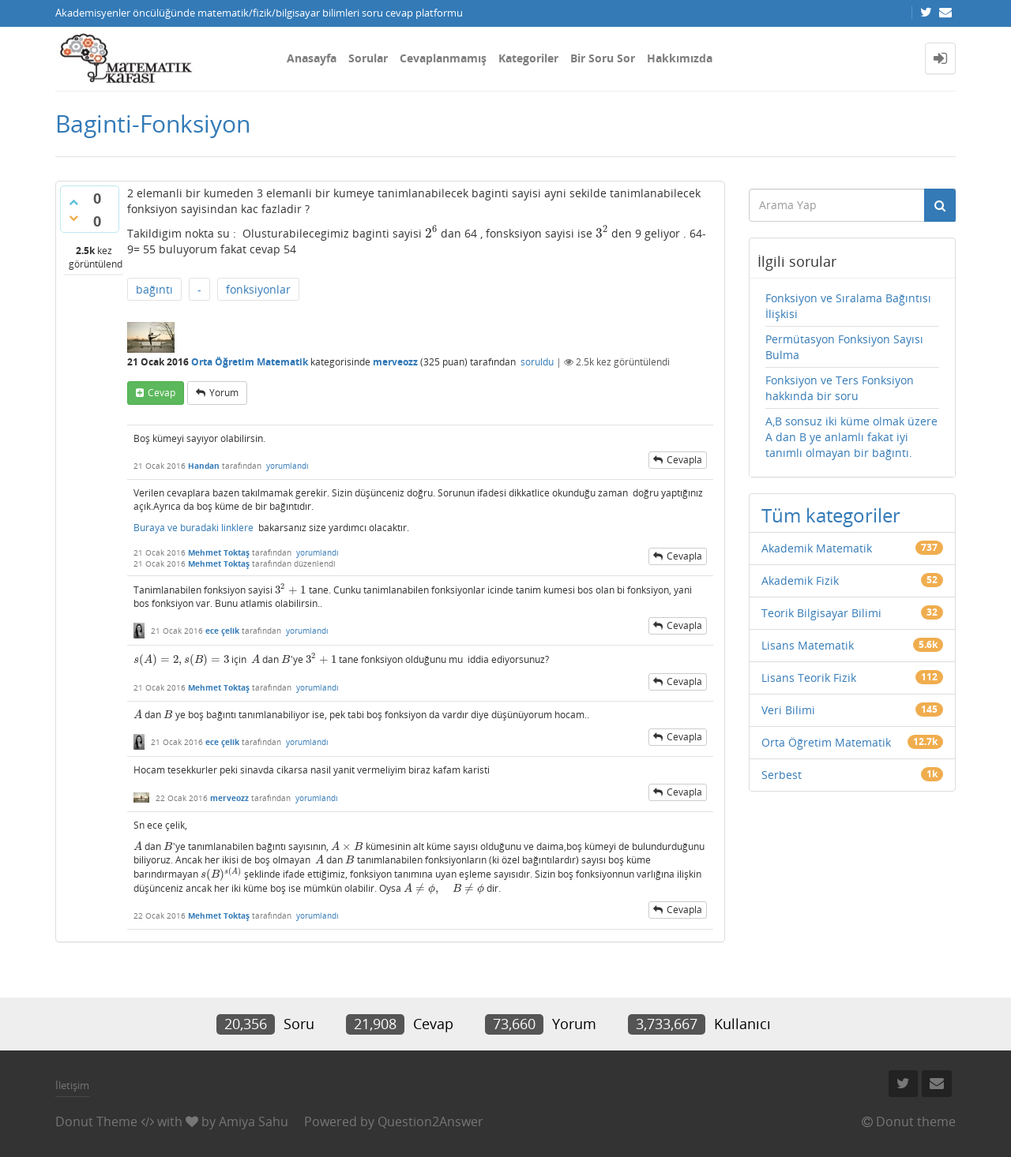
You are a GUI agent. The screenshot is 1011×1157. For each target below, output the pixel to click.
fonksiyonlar (258, 289)
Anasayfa (311, 58)
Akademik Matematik (816, 548)
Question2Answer (430, 1121)
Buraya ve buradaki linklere (193, 527)
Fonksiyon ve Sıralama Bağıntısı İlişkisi (848, 305)
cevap (161, 392)
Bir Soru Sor (602, 58)
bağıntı (154, 289)
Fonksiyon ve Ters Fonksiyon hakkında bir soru (839, 388)
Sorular (368, 58)
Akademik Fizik (800, 580)
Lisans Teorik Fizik (808, 677)
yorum (224, 392)
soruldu (537, 362)
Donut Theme (96, 1121)
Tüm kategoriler (830, 515)
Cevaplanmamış (443, 58)
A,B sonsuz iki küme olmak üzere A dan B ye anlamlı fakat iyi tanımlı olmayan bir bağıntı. (851, 437)
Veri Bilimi (788, 709)
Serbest (781, 774)
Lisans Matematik (807, 645)
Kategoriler (528, 58)
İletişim (72, 1085)
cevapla (684, 459)
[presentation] (431, 233)
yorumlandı (287, 465)
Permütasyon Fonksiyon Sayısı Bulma (844, 346)
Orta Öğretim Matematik (249, 362)
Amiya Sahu (253, 1121)
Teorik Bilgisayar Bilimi (821, 612)
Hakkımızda (679, 58)
